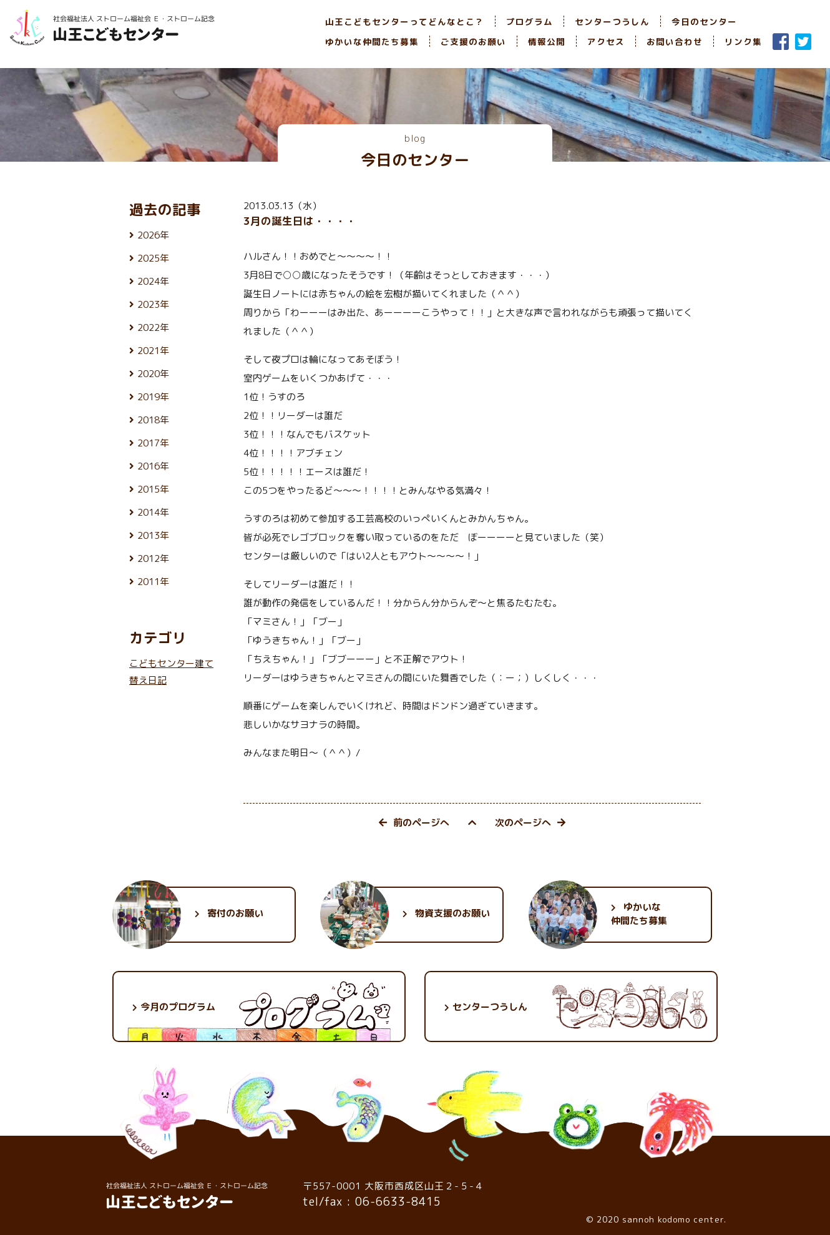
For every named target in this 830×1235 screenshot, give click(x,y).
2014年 (153, 512)
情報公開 (546, 41)
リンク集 (743, 41)
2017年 (153, 443)
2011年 (153, 581)
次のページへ (530, 822)
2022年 (153, 327)
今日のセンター (704, 21)
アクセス (606, 41)
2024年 (153, 281)
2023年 (153, 304)
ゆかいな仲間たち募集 (372, 41)
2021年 (153, 350)
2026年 (153, 235)
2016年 (153, 466)
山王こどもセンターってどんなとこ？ (404, 21)
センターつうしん (612, 21)
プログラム (529, 21)
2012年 (153, 558)
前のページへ (414, 822)
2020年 (153, 373)
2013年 (153, 535)
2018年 (153, 419)
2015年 (153, 489)
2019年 (153, 396)
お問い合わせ (675, 41)
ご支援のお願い (473, 41)
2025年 (153, 258)
